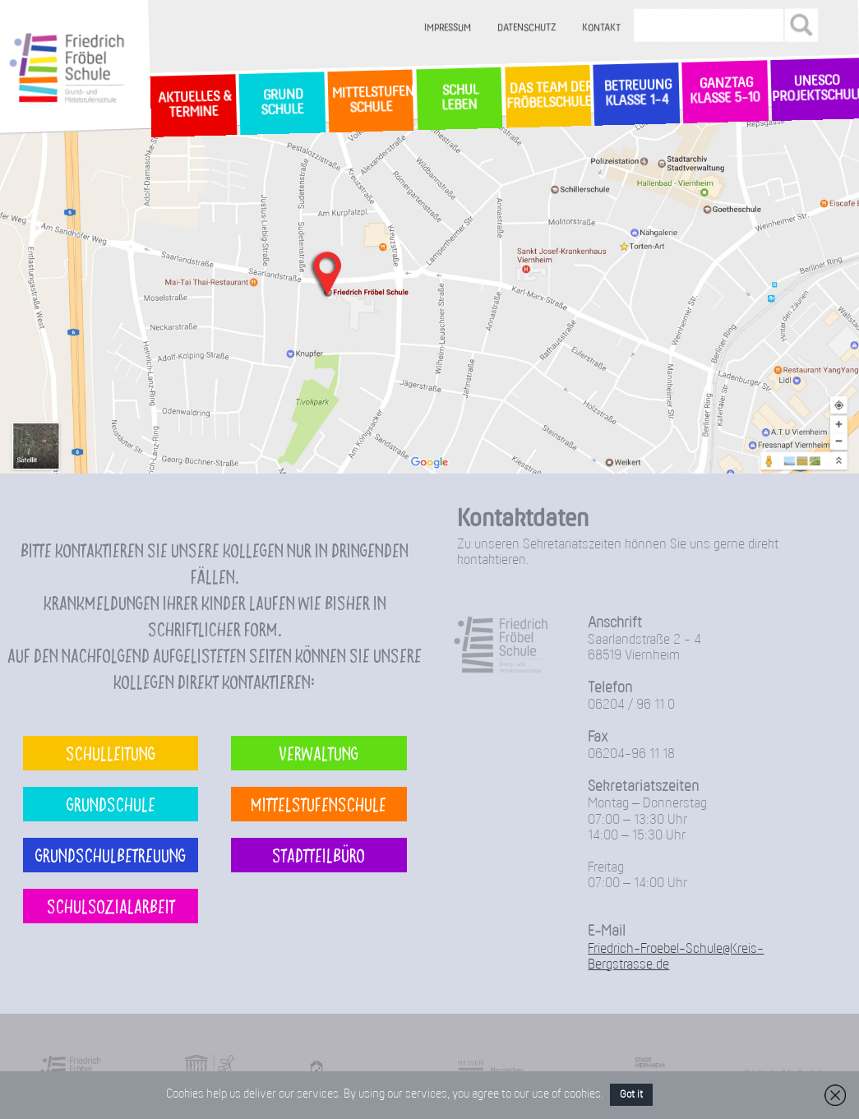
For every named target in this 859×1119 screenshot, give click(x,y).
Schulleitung (110, 753)
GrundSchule (281, 102)
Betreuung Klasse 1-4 (636, 93)
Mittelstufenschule (318, 804)
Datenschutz (526, 28)
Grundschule (111, 804)
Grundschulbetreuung (110, 855)
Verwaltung (318, 753)
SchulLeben (458, 97)
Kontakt (601, 28)
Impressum (447, 28)
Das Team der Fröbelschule (548, 96)
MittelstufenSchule (371, 101)
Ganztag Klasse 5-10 (725, 92)
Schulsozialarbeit (111, 906)
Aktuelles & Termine (193, 105)
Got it (631, 1095)
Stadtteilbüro (318, 855)
